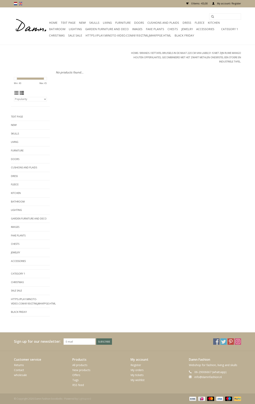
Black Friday (184, 35)
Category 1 (229, 29)
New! (82, 23)
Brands (144, 53)
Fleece (199, 23)
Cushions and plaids (163, 23)
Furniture (123, 23)
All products (79, 365)
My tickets (137, 375)
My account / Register (226, 3)
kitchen (214, 23)
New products (81, 370)
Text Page (68, 23)
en (20, 3)
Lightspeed (84, 398)
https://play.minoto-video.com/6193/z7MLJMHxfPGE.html (128, 35)
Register (135, 365)
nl (15, 3)
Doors (139, 23)
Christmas (57, 35)
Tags (75, 380)
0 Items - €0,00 (197, 3)
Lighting (75, 29)
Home (53, 23)
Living (107, 23)
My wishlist (137, 380)
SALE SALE (75, 35)
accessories (205, 29)
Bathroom (57, 29)
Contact (19, 370)
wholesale (20, 375)
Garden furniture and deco (107, 29)
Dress (186, 23)
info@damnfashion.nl (208, 377)
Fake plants (155, 29)
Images (137, 29)
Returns (19, 365)
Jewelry (187, 29)
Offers (76, 375)
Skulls (94, 23)
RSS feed (78, 385)
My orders (137, 370)
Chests (173, 29)
